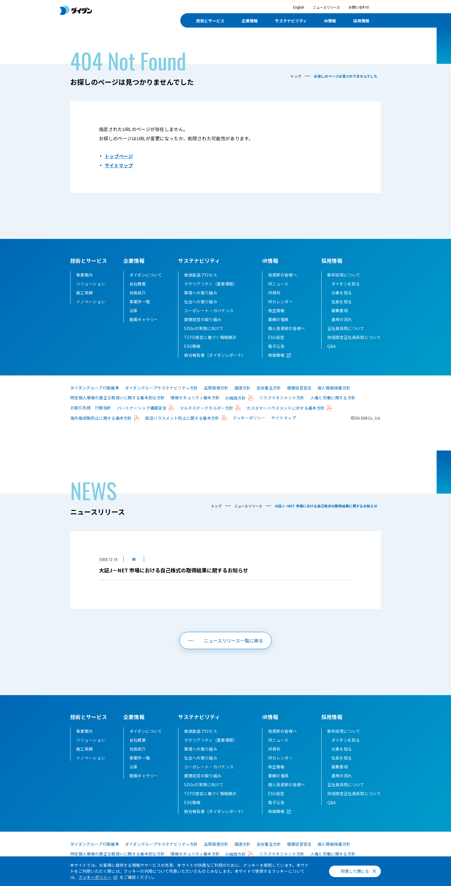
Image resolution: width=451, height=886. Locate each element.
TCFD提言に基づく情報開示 (210, 337)
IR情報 (270, 260)
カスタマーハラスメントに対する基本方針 (285, 408)
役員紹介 (137, 293)
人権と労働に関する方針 (333, 397)
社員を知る (341, 301)
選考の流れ (341, 319)
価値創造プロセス (200, 275)
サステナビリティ (199, 260)
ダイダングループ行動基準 (94, 388)
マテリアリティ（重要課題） (210, 284)
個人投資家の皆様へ (286, 328)
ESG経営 (276, 337)
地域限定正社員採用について (354, 337)
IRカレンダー (280, 301)
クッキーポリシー (249, 418)
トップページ (119, 156)
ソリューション (90, 284)
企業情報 (133, 260)
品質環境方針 (216, 388)
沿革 (133, 310)
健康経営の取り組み (202, 319)
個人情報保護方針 (334, 388)
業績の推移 (278, 319)
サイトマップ (119, 165)
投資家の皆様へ (282, 275)
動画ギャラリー (143, 319)
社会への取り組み (200, 301)
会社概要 (137, 284)
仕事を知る (341, 293)
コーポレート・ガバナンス (209, 310)
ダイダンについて (145, 275)
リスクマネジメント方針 (282, 397)
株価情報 (276, 355)
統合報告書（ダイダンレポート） (215, 355)
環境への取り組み (200, 293)
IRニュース (278, 284)
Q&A (331, 346)
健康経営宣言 (299, 388)
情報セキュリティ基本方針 (195, 397)
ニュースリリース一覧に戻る (233, 640)
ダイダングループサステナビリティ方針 (161, 388)
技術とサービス (88, 260)
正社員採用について (345, 328)
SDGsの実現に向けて (203, 328)
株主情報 (276, 310)
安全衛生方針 (269, 388)
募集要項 (339, 310)
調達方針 (242, 388)
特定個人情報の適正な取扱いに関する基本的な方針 (117, 397)
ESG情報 (192, 346)
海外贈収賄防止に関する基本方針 (101, 418)
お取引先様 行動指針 (90, 408)
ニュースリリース (326, 7)
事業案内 (84, 275)
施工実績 (84, 293)
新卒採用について (343, 275)
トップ (296, 76)
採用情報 (331, 260)
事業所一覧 (139, 301)
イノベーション (90, 301)
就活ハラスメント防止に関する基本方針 (182, 418)
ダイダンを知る (345, 284)
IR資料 (274, 293)
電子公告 (276, 346)
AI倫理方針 (236, 398)
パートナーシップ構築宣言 (142, 408)
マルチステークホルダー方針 (206, 408)
